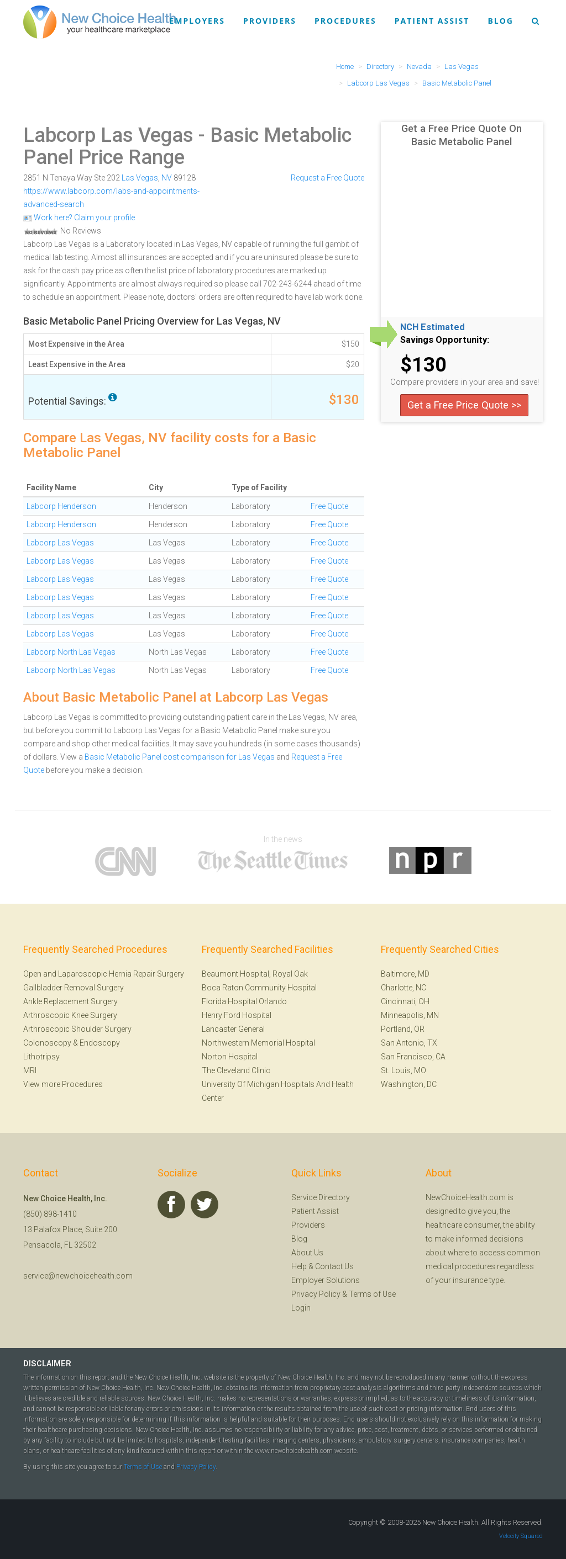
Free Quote (329, 506)
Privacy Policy (315, 1294)
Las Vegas (140, 177)
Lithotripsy (41, 1056)
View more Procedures (63, 1084)
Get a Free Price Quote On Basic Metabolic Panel (461, 135)
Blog (500, 20)
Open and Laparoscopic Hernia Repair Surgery (103, 973)
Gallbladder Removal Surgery (73, 987)
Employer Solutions (325, 1280)
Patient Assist (432, 20)
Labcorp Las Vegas (108, 135)
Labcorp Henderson (61, 506)
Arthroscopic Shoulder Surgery (77, 1029)
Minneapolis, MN (410, 1015)
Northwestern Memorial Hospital (258, 1042)
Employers (197, 20)
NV (166, 177)
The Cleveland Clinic (236, 1070)
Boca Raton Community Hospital (259, 987)
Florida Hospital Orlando (244, 1001)
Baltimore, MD (405, 973)
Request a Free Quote (327, 177)
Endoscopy (100, 1042)
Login (301, 1307)
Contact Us (334, 1266)
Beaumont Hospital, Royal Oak (255, 973)
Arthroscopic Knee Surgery (70, 1015)
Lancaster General (233, 1029)
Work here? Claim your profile (79, 217)
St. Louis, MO (403, 1070)
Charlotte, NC (403, 987)
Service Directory (320, 1197)
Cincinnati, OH (405, 1001)
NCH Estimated (432, 327)
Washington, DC (409, 1084)
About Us (307, 1252)
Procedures (345, 20)
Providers (269, 20)
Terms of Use (372, 1294)
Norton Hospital (230, 1056)
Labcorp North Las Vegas (71, 652)
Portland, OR (402, 1029)
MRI (29, 1070)
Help (299, 1266)
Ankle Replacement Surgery (70, 1001)
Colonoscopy (47, 1042)
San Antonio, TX (409, 1042)
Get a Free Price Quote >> (464, 405)
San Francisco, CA (413, 1056)
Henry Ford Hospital (236, 1015)
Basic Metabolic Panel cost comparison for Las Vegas (180, 756)
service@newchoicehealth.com (78, 1275)
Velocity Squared (521, 1536)
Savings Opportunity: (444, 340)
